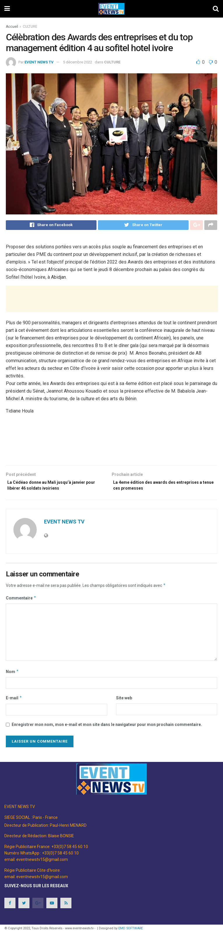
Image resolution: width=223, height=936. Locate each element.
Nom (12, 675)
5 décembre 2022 (77, 62)
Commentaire (21, 602)
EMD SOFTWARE (130, 932)
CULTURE (30, 27)
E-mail (14, 702)
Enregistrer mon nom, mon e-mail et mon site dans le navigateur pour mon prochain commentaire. (107, 728)
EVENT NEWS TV (39, 62)
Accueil (12, 27)
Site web (124, 702)
